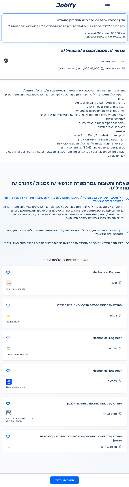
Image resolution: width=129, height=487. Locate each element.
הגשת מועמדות (64, 480)
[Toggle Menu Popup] (107, 5)
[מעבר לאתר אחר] (122, 61)
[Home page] (66, 5)
